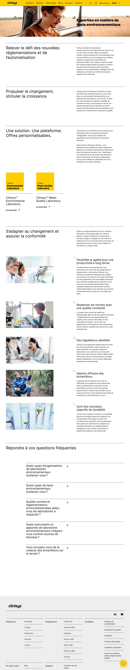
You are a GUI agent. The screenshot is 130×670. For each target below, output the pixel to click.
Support (96, 3)
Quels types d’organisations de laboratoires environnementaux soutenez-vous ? (44, 470)
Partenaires (28, 633)
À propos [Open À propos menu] (69, 3)
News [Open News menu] (60, 3)
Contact (90, 3)
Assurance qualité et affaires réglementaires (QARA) (113, 655)
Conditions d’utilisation (112, 647)
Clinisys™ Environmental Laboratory (15, 201)
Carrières (79, 3)
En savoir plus (11, 210)
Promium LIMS (69, 651)
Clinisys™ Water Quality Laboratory (48, 199)
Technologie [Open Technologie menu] (51, 3)
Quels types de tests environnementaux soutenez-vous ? (39, 488)
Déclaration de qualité (112, 630)
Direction (27, 639)
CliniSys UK (68, 622)
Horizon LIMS (69, 639)
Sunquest (67, 633)
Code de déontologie (112, 642)
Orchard (67, 657)
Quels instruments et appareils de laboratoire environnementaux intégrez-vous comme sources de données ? (44, 531)
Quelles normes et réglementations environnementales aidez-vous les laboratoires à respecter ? (43, 508)
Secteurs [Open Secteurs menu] (39, 3)
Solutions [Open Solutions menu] (30, 3)
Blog (26, 666)
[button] (105, 3)
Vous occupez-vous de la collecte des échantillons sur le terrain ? (45, 550)
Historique (28, 622)
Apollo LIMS (68, 645)
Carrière (27, 627)
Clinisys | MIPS (69, 627)
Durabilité (107, 636)
